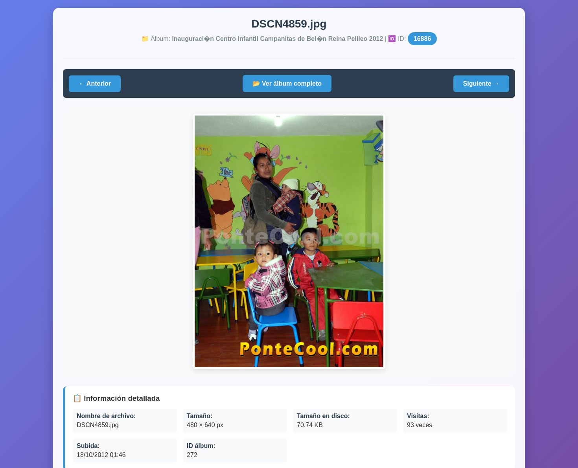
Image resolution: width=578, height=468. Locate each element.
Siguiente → (481, 83)
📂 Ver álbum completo (287, 83)
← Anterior (95, 83)
